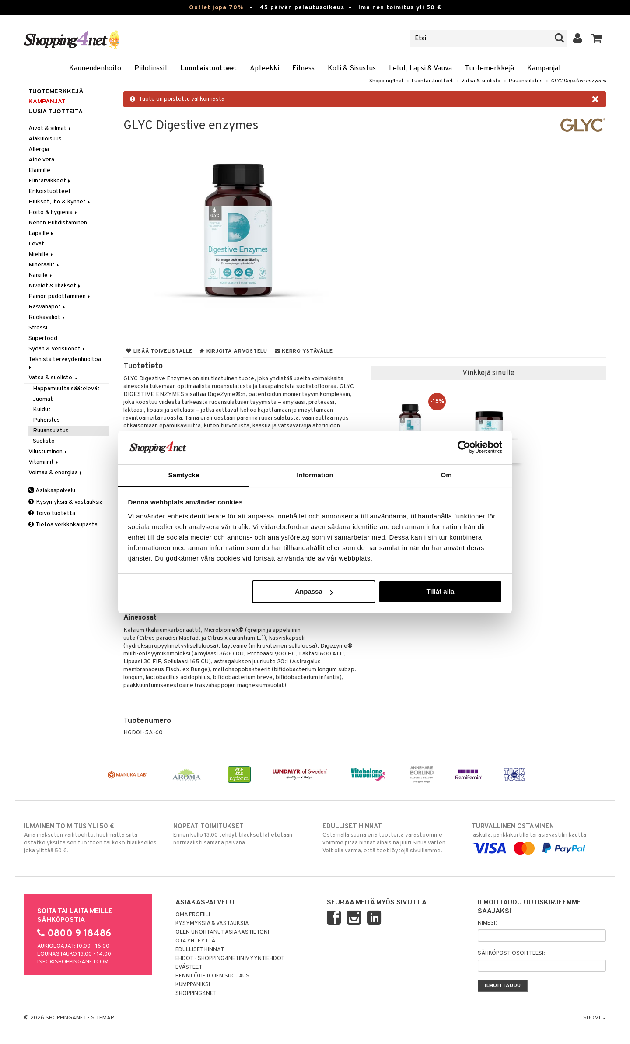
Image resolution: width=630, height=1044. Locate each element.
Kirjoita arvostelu (233, 351)
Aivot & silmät (50, 128)
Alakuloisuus (45, 139)
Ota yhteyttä (195, 941)
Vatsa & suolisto (480, 80)
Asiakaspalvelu (51, 490)
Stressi (37, 328)
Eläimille (39, 170)
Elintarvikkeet (50, 181)
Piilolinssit (151, 68)
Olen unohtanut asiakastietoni (222, 932)
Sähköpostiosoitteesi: (511, 953)
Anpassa (314, 591)
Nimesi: (487, 923)
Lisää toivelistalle (159, 351)
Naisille (40, 275)
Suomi (594, 1018)
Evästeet (188, 967)
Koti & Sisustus (352, 68)
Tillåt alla (440, 591)
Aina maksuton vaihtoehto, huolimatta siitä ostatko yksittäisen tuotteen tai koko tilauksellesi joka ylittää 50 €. (91, 838)
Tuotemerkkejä (489, 68)
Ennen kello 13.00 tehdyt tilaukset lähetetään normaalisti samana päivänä (240, 834)
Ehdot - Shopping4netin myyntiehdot (229, 958)
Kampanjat (544, 68)
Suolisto (44, 441)
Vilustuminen (48, 451)
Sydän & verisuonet (57, 349)
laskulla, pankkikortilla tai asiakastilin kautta (539, 837)
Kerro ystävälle (304, 351)
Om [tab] (446, 475)
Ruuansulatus (525, 80)
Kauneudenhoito (95, 68)
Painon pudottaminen (59, 296)
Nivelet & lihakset (55, 286)
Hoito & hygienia (53, 212)
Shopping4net (386, 80)
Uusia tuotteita (55, 112)
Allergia (38, 149)
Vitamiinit (44, 462)
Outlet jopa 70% (216, 7)
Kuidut (42, 409)
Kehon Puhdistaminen (57, 223)
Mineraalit (44, 265)
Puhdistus (46, 420)
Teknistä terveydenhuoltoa (65, 362)
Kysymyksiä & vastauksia (65, 502)
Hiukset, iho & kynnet (59, 202)
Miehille (41, 254)
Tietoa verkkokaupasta (63, 525)
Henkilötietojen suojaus (212, 976)
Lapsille (41, 233)
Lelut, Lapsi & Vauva (420, 68)
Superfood (42, 338)
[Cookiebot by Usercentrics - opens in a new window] (464, 447)
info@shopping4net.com (72, 962)
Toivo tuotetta (51, 513)
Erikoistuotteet (49, 191)
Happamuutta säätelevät (66, 388)
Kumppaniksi (192, 984)
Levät (36, 244)
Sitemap (102, 1018)
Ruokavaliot (47, 317)
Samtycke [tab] (184, 475)
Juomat (43, 399)
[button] (597, 38)
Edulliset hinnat (199, 949)
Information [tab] (315, 475)
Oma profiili (192, 914)
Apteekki (264, 68)
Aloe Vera (41, 160)
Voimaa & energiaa (56, 472)
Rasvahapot (47, 307)
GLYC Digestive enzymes (578, 80)
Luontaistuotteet (209, 68)
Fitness (303, 68)
